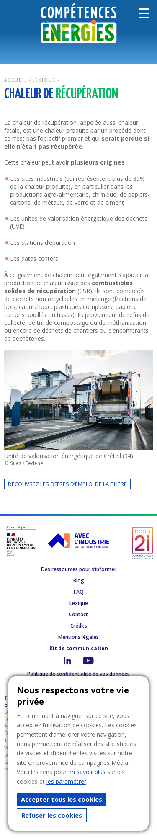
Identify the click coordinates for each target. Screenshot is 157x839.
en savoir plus (87, 772)
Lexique (44, 80)
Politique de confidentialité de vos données (78, 673)
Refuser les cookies (51, 815)
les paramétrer (66, 781)
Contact (78, 614)
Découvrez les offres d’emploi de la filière (67, 484)
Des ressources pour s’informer (78, 569)
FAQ (79, 591)
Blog (78, 580)
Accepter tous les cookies (61, 799)
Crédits (78, 625)
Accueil (15, 80)
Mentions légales (78, 637)
